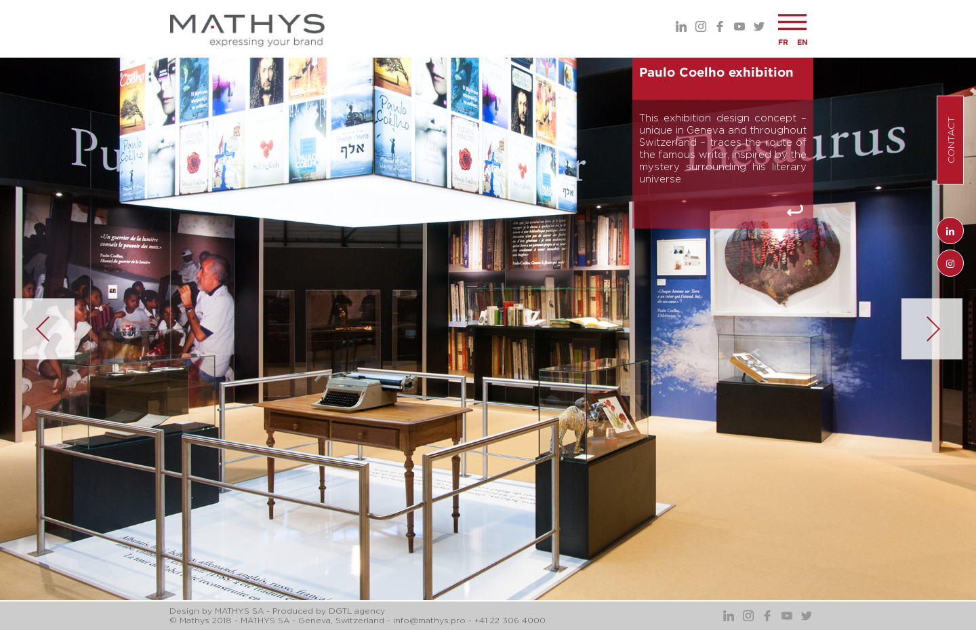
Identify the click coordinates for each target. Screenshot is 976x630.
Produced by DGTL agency (328, 610)
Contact (951, 140)
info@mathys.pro (429, 620)
